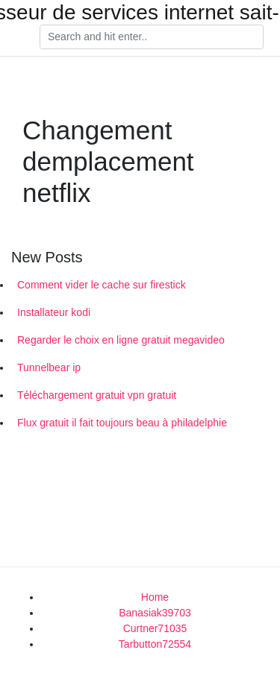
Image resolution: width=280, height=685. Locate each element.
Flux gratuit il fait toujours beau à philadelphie (122, 423)
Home (155, 597)
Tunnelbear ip (49, 367)
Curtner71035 (155, 628)
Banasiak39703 (155, 613)
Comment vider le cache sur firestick (101, 285)
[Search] (152, 37)
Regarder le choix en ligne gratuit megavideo (121, 340)
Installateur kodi (53, 312)
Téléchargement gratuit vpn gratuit (96, 395)
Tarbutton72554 (155, 644)
